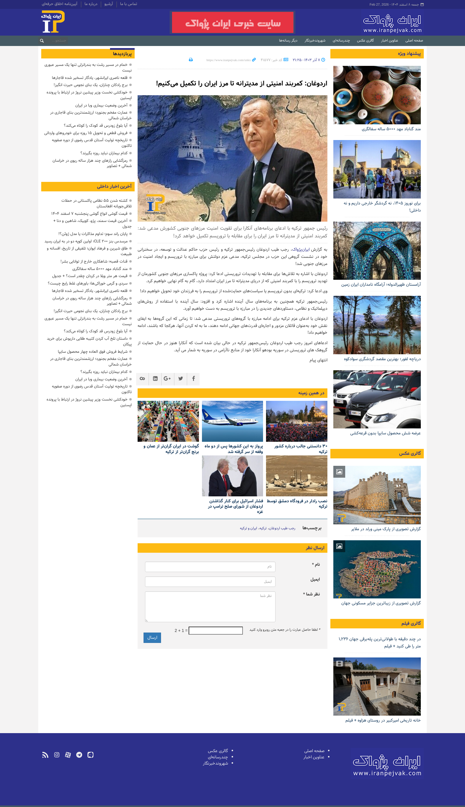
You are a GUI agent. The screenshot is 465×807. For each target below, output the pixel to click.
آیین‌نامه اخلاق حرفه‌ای (59, 4)
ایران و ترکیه (248, 528)
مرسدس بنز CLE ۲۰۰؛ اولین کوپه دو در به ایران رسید (86, 241)
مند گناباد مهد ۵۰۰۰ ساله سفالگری (391, 129)
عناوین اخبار (389, 41)
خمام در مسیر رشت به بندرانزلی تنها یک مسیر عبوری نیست (88, 68)
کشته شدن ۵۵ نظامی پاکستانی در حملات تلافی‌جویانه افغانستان (96, 203)
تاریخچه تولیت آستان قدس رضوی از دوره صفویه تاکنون (92, 143)
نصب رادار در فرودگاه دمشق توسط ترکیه (297, 504)
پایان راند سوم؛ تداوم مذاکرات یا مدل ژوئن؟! (93, 234)
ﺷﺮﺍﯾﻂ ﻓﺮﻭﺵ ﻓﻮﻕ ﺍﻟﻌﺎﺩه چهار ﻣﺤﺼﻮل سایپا (93, 352)
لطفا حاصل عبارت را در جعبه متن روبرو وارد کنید (284, 630)
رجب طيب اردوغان (282, 528)
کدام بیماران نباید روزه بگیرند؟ (104, 153)
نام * (316, 565)
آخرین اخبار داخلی (114, 186)
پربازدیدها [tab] (122, 54)
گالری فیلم (411, 623)
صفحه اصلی (414, 41)
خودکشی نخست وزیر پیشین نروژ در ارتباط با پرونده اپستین (89, 95)
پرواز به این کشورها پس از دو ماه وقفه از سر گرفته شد (234, 449)
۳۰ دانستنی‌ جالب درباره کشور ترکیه (300, 449)
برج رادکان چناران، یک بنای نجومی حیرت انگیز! (91, 85)
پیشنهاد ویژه (409, 53)
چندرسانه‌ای (341, 41)
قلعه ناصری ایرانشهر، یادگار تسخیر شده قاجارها (90, 78)
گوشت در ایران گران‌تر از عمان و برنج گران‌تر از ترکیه (171, 449)
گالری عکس (365, 41)
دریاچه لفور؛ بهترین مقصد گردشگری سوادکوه (382, 359)
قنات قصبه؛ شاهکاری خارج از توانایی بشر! (94, 261)
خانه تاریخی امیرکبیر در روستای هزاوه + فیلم (383, 720)
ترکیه (263, 528)
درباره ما (91, 4)
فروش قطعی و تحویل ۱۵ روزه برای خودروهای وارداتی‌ (86, 133)
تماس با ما (128, 4)
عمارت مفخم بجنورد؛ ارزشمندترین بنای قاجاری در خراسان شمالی (91, 115)
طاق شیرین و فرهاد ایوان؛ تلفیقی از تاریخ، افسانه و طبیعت (89, 251)
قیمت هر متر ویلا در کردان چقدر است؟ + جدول (90, 276)
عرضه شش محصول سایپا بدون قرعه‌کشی (385, 433)
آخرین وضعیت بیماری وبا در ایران (101, 105)
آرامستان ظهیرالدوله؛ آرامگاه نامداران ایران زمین (381, 284)
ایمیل (315, 579)
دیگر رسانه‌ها (288, 41)
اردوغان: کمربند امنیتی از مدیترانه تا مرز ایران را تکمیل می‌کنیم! (234, 83)
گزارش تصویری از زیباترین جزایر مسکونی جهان (381, 603)
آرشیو (108, 4)
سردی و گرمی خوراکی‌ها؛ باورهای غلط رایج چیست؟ (88, 283)
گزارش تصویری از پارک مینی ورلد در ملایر (386, 529)
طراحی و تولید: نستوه (58, 802)
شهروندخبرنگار (315, 41)
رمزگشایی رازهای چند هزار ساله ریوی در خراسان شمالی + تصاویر (92, 163)
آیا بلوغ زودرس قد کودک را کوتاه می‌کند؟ (96, 126)
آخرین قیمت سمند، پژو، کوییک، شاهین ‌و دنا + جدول (92, 224)
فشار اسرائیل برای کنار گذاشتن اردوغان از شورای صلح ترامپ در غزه (235, 506)
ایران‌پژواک (361, 22)
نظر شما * (311, 594)
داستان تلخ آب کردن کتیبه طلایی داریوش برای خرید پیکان (89, 341)
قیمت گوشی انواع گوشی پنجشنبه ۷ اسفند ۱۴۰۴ (89, 214)
